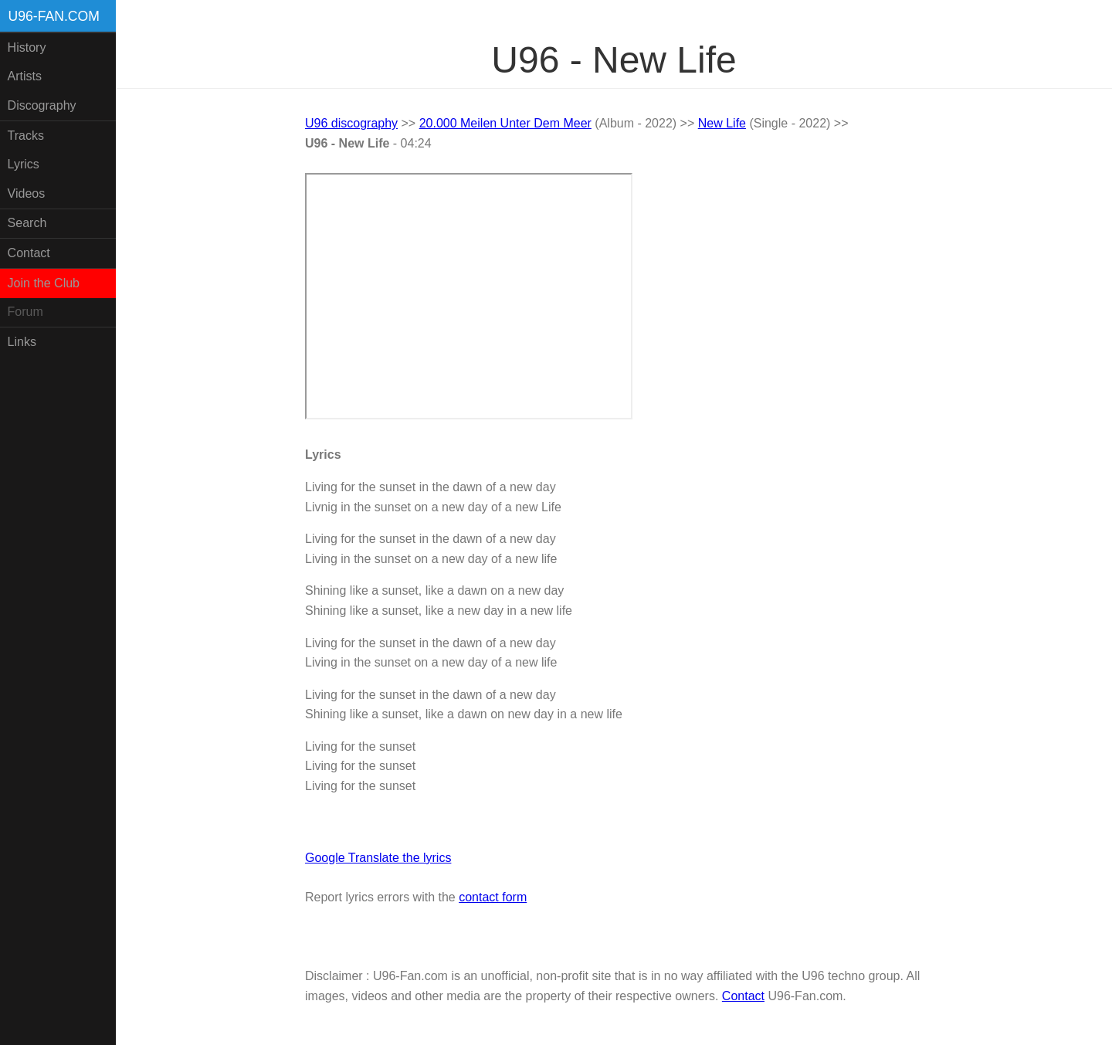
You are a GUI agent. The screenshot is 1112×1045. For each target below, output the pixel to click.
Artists (25, 76)
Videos (27, 193)
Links (22, 341)
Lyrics (23, 164)
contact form (493, 897)
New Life (722, 123)
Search (27, 222)
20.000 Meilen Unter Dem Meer (505, 123)
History (27, 47)
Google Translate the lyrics (378, 857)
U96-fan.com (54, 16)
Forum (25, 311)
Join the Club (44, 283)
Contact (29, 253)
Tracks (26, 135)
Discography (42, 105)
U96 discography (351, 123)
